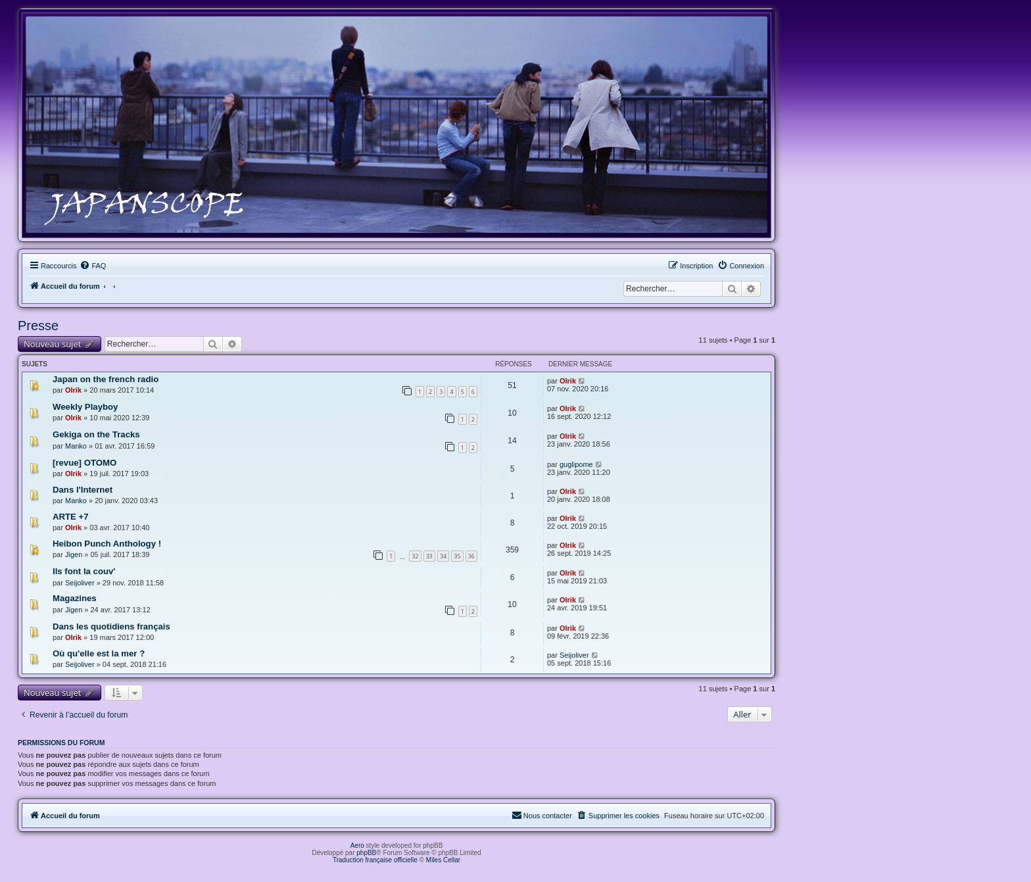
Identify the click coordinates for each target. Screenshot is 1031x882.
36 (471, 556)
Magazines (75, 598)
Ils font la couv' (84, 571)
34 (443, 556)
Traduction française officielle (375, 860)
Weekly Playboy (85, 407)
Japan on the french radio (105, 379)
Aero (357, 845)
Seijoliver (80, 583)
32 (415, 556)
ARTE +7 (71, 517)
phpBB (366, 852)
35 (457, 556)
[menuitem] (93, 266)
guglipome (576, 464)
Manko (76, 446)
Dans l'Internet (82, 490)
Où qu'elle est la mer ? (99, 653)
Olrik (73, 390)
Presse (38, 325)
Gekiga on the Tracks (96, 434)
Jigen (73, 554)
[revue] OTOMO (84, 463)
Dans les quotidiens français (111, 626)
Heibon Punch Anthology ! (107, 544)
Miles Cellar (443, 860)
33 (429, 556)
